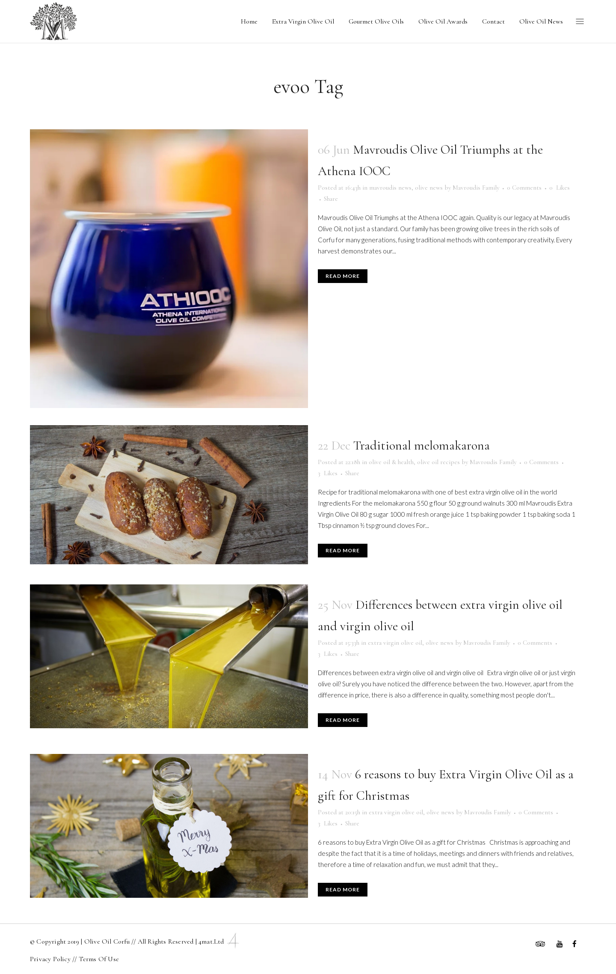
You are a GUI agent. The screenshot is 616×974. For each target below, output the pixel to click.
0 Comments (524, 187)
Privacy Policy (51, 959)
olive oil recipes (438, 462)
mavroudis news (390, 187)
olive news (429, 187)
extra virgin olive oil (395, 642)
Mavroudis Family (476, 187)
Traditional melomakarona (421, 445)
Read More (343, 276)
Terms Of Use (99, 959)
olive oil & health (391, 462)
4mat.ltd (219, 941)
